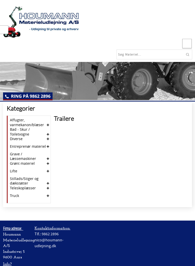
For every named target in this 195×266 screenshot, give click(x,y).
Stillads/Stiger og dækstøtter (24, 181)
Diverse (16, 139)
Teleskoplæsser (23, 188)
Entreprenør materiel (28, 146)
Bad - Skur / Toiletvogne (20, 131)
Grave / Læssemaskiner (23, 156)
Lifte (13, 171)
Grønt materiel (22, 163)
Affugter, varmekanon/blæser (27, 122)
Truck (14, 195)
